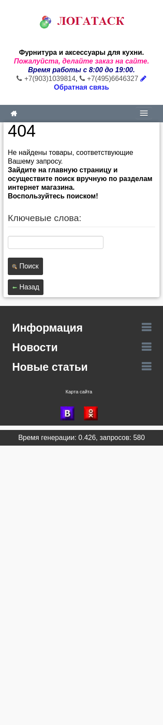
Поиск (25, 266)
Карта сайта (79, 391)
